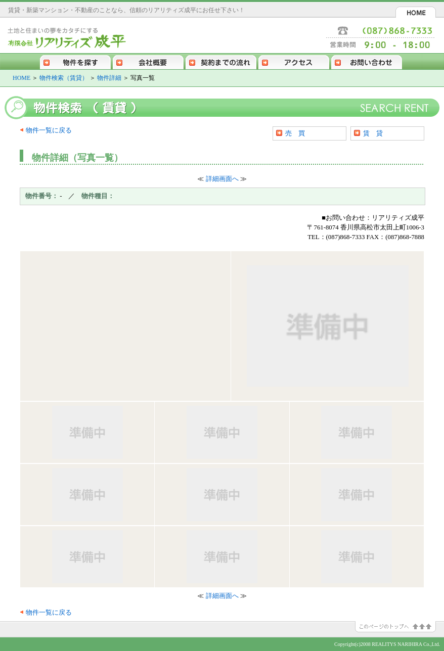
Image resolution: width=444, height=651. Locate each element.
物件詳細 (109, 77)
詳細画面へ (222, 178)
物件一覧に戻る (49, 130)
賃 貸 (373, 133)
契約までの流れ (221, 61)
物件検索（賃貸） (63, 77)
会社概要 (148, 61)
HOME (415, 12)
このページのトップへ (399, 626)
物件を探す (75, 61)
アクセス (293, 61)
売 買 (295, 133)
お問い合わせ (366, 61)
